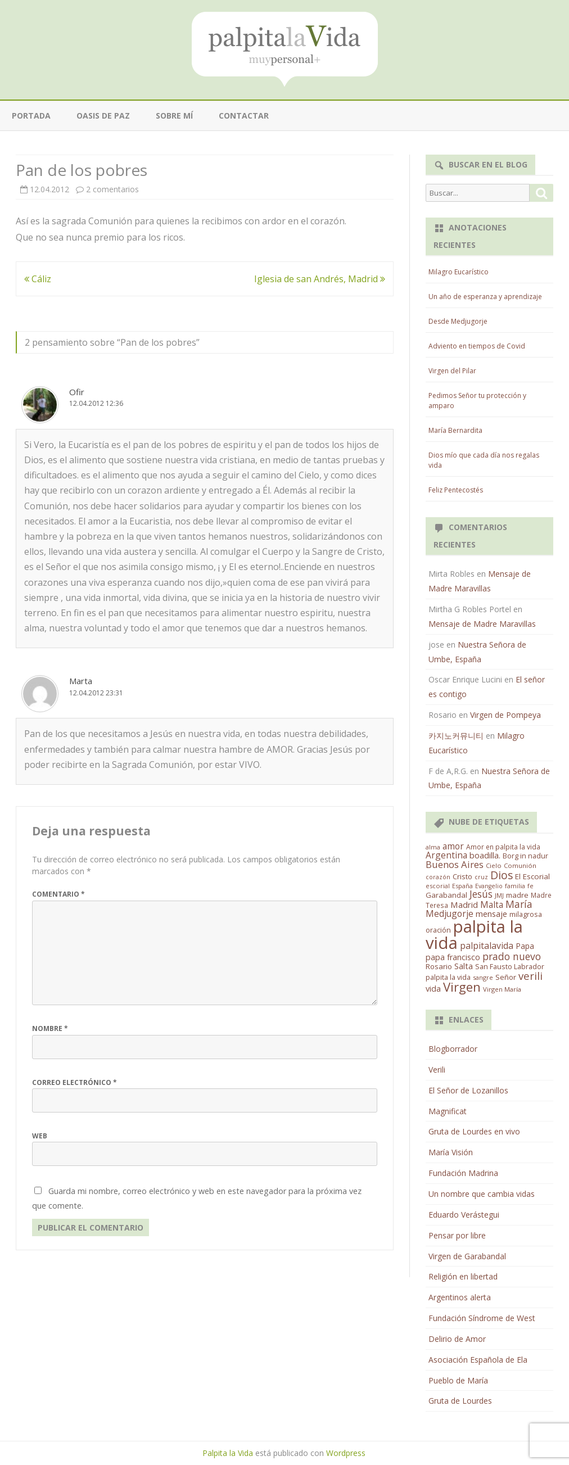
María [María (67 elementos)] (518, 904)
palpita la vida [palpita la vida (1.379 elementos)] (474, 934)
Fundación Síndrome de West (481, 1318)
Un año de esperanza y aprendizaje (485, 296)
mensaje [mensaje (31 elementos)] (491, 913)
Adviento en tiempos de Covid (476, 346)
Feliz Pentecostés (455, 490)
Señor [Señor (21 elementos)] (505, 977)
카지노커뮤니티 (456, 735)
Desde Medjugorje (457, 321)
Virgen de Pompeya (505, 714)
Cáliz (37, 279)
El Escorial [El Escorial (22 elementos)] (532, 876)
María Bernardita (455, 430)
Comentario (58, 894)
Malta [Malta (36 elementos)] (491, 905)
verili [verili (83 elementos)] (530, 976)
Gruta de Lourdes (460, 1400)
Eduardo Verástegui (463, 1214)
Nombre (50, 1028)
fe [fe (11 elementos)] (530, 885)
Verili (436, 1069)
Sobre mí (174, 115)
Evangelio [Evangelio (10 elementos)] (489, 886)
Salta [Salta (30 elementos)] (463, 965)
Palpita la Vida (227, 1453)
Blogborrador (452, 1048)
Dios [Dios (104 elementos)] (501, 875)
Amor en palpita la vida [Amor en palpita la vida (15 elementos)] (503, 847)
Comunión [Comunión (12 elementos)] (520, 865)
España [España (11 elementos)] (462, 885)
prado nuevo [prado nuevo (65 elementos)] (511, 956)
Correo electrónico (74, 1082)
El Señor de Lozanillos (468, 1090)
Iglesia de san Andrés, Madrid (319, 279)
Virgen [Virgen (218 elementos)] (462, 987)
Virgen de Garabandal (467, 1256)
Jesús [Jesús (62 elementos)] (481, 894)
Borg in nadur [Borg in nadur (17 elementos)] (525, 856)
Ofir (76, 391)
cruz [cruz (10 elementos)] (481, 877)
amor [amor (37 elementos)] (453, 846)
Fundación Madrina (463, 1173)
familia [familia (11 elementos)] (515, 885)
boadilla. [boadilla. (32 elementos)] (484, 855)
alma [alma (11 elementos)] (433, 847)
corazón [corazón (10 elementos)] (438, 877)
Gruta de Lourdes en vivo (474, 1131)
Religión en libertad (463, 1276)
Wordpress (345, 1453)
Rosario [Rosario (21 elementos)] (439, 966)
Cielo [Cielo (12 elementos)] (494, 865)
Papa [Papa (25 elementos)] (525, 946)
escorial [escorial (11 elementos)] (438, 885)
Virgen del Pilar (452, 371)
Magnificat (447, 1111)
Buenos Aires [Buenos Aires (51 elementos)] (455, 864)
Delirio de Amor (457, 1338)
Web (39, 1136)
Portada (31, 115)
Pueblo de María (458, 1380)
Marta (80, 680)
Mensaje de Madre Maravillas (482, 623)
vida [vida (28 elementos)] (433, 988)
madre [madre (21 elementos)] (517, 895)
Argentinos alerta (459, 1297)
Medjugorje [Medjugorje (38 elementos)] (449, 913)
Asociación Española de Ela (477, 1359)
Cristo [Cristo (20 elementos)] (462, 876)
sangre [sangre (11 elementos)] (483, 977)
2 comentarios (112, 189)
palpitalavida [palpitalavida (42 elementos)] (486, 945)
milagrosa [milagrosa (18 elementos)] (525, 914)
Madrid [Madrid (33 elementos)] (464, 904)
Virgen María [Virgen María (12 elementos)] (502, 989)
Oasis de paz (103, 115)
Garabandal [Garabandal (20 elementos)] (446, 895)
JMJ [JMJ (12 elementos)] (499, 895)
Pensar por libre (457, 1235)
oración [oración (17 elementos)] (438, 930)
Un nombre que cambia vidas (481, 1193)
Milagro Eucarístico (458, 272)
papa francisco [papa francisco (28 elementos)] (453, 957)
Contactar (244, 115)
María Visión (450, 1152)
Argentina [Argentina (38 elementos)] (446, 855)
